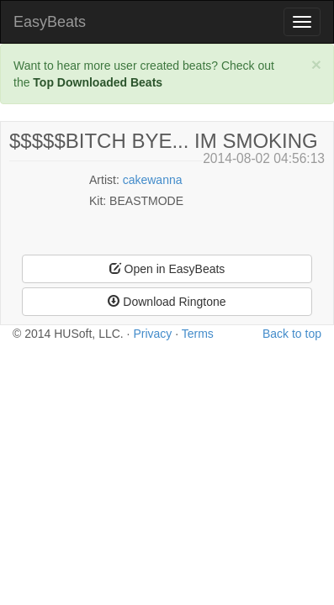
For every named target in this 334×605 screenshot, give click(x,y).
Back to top (291, 333)
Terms (198, 333)
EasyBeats (49, 21)
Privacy (152, 333)
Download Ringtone (166, 301)
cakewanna (153, 180)
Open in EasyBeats (167, 269)
